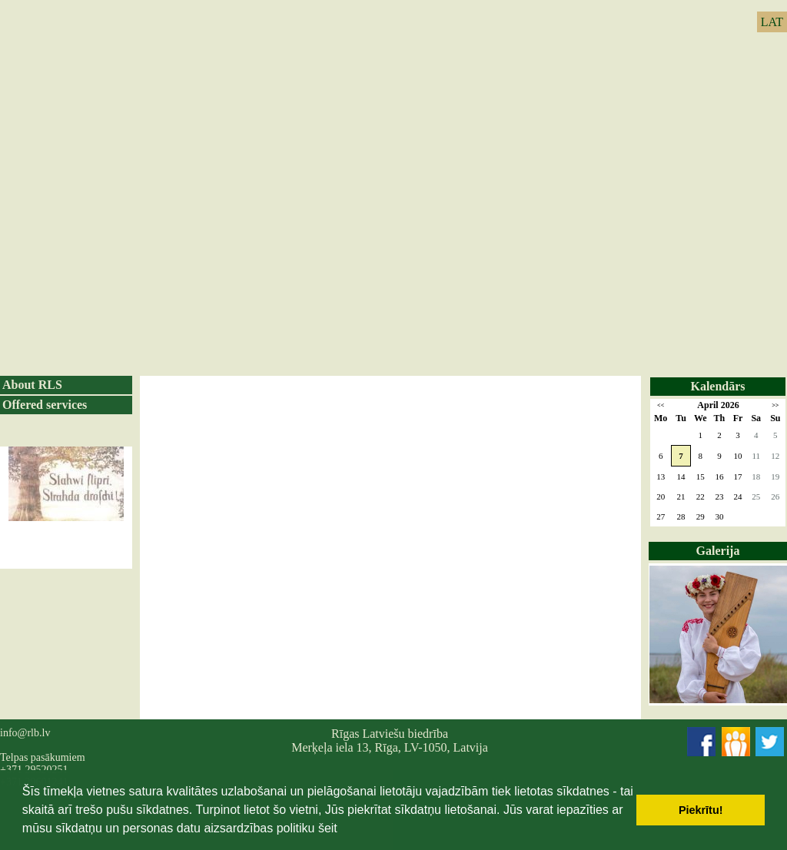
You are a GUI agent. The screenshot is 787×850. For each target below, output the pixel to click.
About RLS (32, 384)
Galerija (718, 550)
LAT (772, 21)
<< (660, 405)
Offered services (44, 404)
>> (775, 405)
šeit (327, 828)
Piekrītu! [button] (701, 810)
